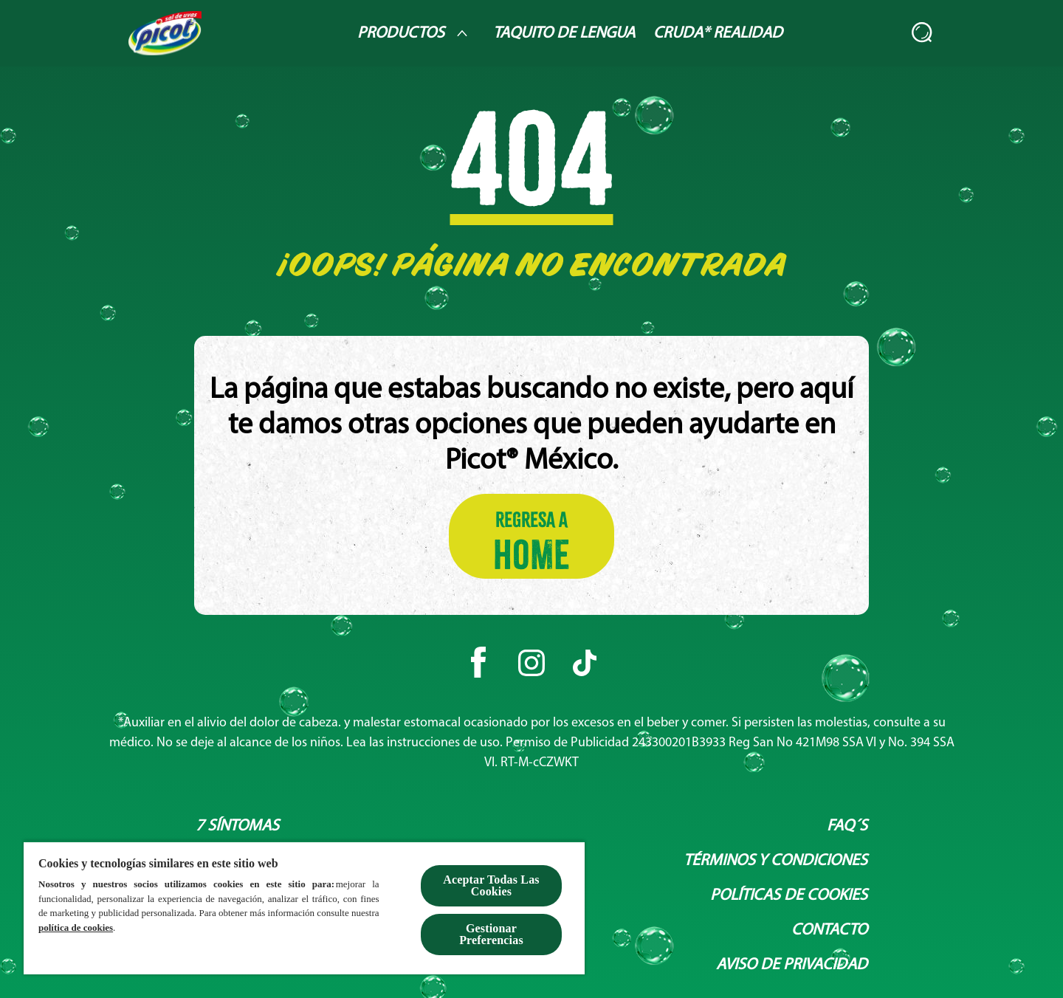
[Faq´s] (847, 826)
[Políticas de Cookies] (788, 896)
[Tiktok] (584, 663)
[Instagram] (531, 663)
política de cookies (75, 927)
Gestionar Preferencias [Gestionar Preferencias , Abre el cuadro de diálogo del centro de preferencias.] (491, 934)
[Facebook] (478, 663)
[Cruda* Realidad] (717, 33)
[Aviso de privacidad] (791, 965)
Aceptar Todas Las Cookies (491, 885)
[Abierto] (923, 33)
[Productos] (416, 33)
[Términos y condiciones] (775, 861)
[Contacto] (829, 930)
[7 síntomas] (237, 826)
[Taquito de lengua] (564, 33)
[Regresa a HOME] (531, 536)
